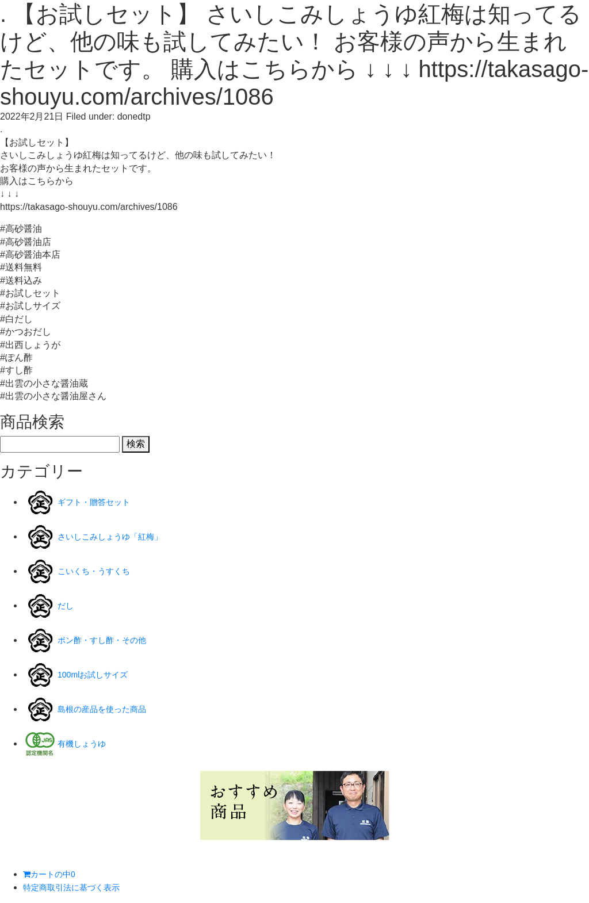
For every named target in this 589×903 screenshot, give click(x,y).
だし (67, 605)
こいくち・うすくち (99, 571)
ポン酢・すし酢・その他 (108, 640)
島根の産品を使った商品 (108, 709)
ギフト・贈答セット (99, 502)
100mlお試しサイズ (98, 674)
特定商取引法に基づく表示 (78, 887)
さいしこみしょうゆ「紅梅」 (117, 536)
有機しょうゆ (85, 743)
